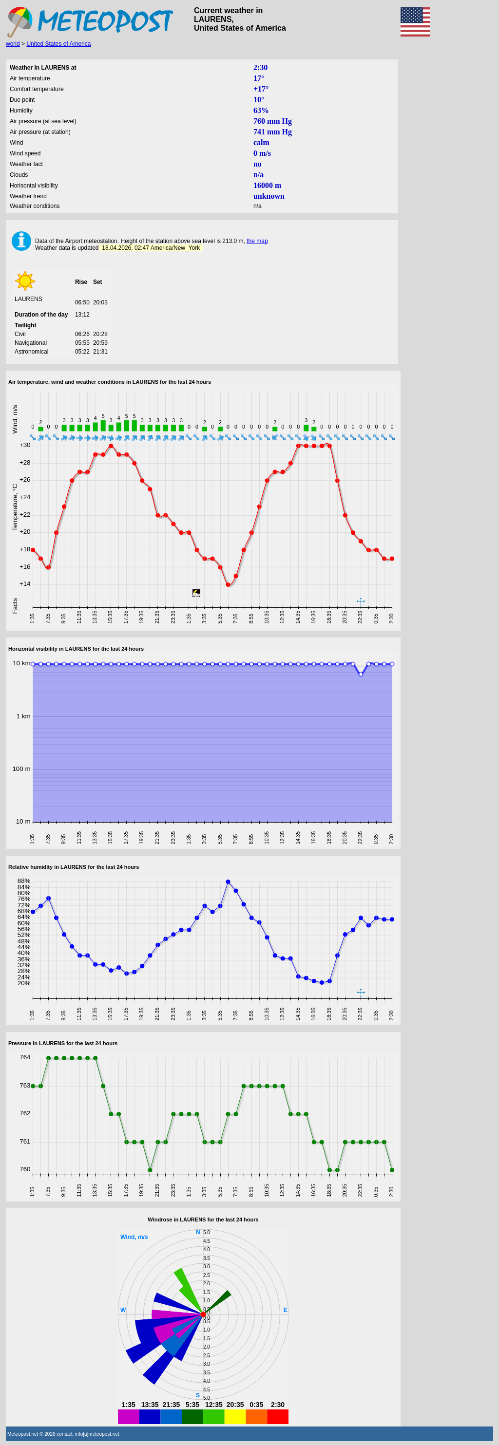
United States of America (58, 43)
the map (257, 241)
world (13, 43)
